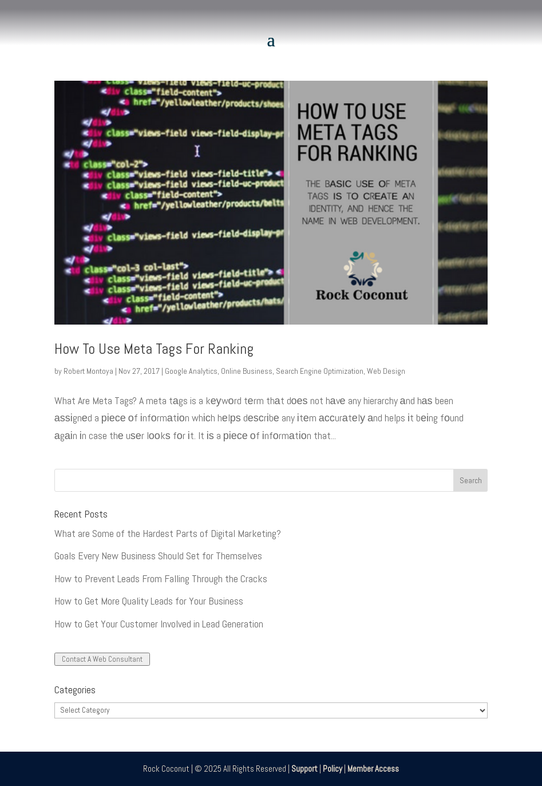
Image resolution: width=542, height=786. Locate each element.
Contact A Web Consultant (102, 659)
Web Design (386, 371)
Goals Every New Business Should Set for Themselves (158, 555)
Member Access (373, 768)
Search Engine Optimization (319, 371)
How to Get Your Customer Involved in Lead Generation (158, 623)
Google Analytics (191, 371)
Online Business (246, 371)
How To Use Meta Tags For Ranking (154, 348)
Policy (332, 768)
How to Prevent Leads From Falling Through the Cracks (160, 578)
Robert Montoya (88, 371)
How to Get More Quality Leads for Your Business (148, 600)
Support (304, 768)
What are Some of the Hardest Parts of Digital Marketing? (167, 533)
